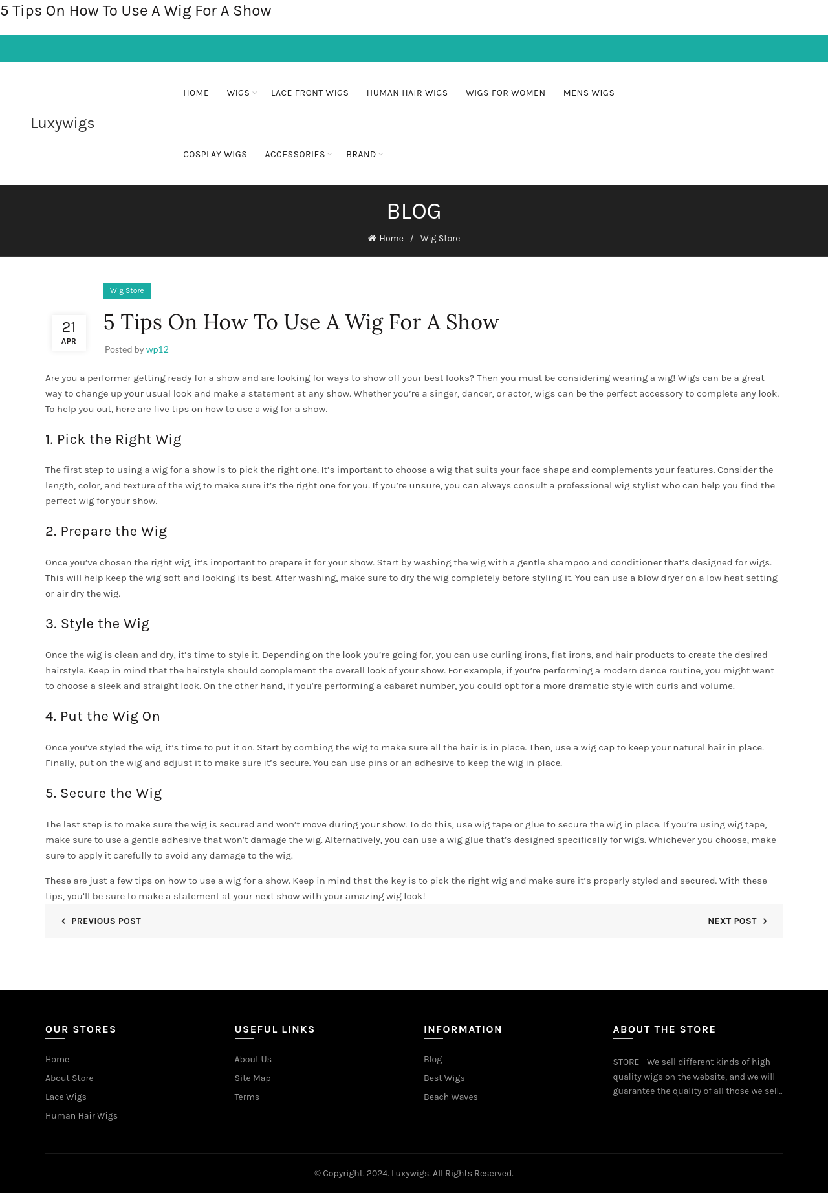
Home (196, 92)
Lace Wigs (66, 1096)
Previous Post (106, 919)
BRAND (361, 154)
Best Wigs (444, 1077)
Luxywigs (62, 123)
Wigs (238, 92)
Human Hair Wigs (407, 92)
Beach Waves (451, 1096)
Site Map (253, 1077)
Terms (247, 1096)
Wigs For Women (505, 92)
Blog (433, 1058)
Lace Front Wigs (310, 92)
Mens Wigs (589, 92)
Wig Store (440, 237)
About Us (253, 1058)
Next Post (732, 919)
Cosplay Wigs (215, 154)
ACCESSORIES (295, 154)
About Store (69, 1077)
